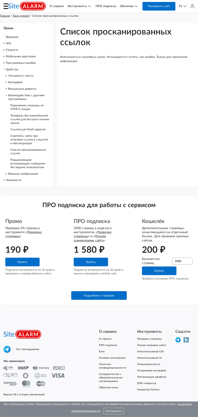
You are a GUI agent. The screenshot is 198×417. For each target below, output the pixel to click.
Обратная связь (108, 387)
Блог (102, 351)
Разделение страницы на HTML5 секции (27, 107)
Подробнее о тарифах (99, 295)
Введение (12, 37)
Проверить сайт (159, 6)
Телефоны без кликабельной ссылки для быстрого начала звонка (29, 119)
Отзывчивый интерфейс (152, 370)
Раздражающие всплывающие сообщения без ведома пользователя (27, 163)
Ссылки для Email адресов (28, 129)
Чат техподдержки (21, 349)
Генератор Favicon (148, 389)
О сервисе (57, 6)
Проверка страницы (149, 339)
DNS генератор (146, 383)
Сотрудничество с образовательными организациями (111, 377)
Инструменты (77, 6)
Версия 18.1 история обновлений (24, 394)
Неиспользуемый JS (149, 358)
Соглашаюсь (113, 411)
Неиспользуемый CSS (150, 351)
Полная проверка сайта (151, 345)
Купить (22, 261)
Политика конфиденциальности (112, 366)
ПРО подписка (106, 6)
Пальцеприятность (149, 364)
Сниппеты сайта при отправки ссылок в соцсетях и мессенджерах (29, 139)
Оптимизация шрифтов (151, 377)
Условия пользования (112, 358)
